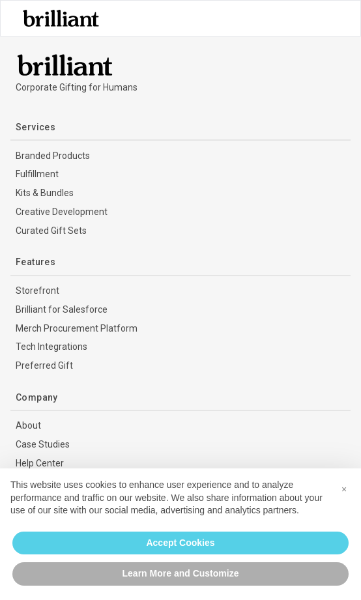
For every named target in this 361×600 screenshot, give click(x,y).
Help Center (40, 463)
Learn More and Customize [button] (181, 573)
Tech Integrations (51, 346)
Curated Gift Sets (51, 230)
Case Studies (43, 444)
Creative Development (62, 212)
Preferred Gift (44, 365)
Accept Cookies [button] (180, 542)
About (28, 425)
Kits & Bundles (45, 193)
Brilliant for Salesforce (62, 309)
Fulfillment (37, 174)
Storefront (37, 290)
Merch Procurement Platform (76, 328)
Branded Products (53, 155)
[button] (344, 489)
